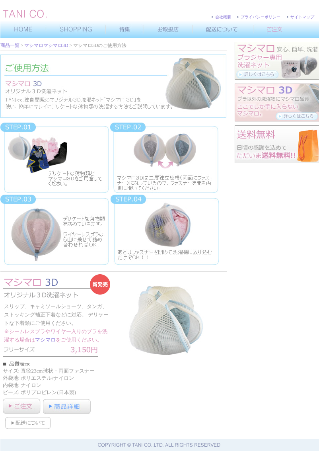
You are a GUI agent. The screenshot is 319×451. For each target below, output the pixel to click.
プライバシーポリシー (260, 17)
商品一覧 (9, 45)
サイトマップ (302, 17)
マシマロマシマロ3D (46, 45)
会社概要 (223, 17)
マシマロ (45, 340)
